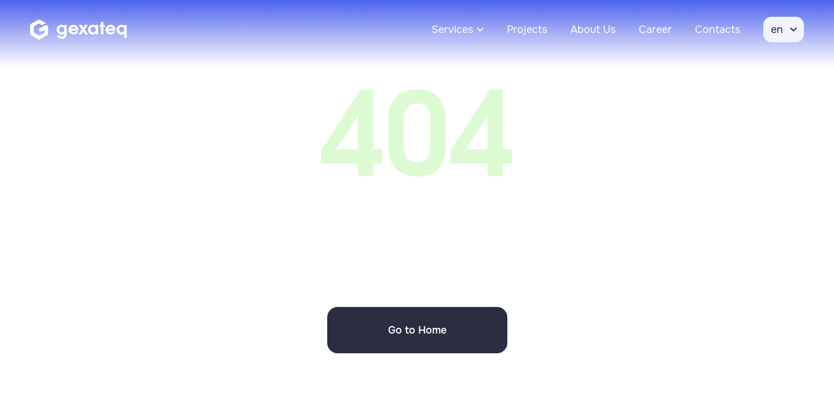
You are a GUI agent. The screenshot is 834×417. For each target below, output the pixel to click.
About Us (593, 29)
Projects (527, 29)
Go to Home (417, 330)
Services (452, 29)
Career (655, 29)
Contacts (717, 29)
